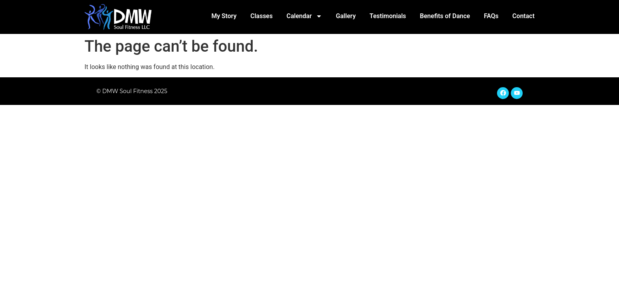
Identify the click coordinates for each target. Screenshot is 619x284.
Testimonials (388, 16)
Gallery (346, 16)
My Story (223, 16)
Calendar (304, 16)
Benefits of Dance (445, 16)
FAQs (491, 16)
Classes (261, 16)
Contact (523, 16)
